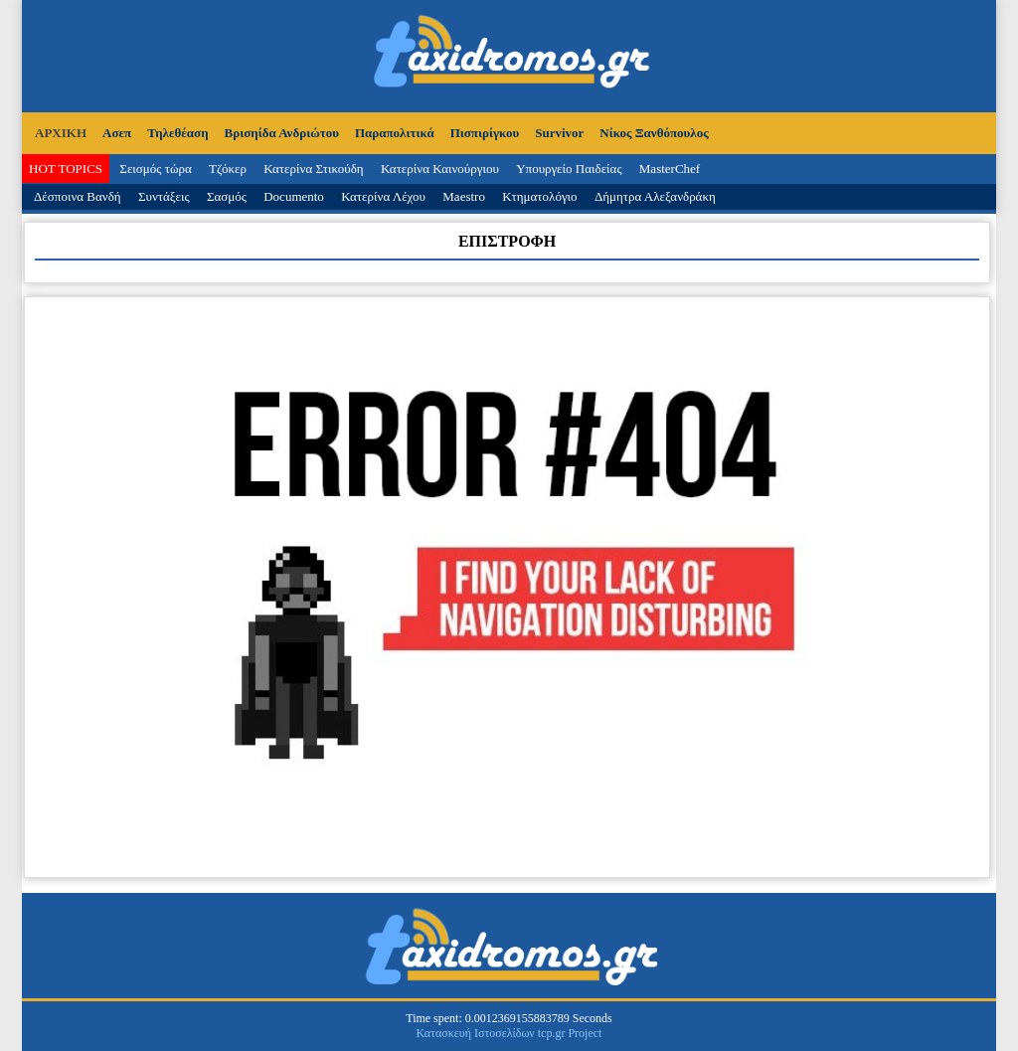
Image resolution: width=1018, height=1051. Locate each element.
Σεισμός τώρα (155, 168)
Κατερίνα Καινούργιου (440, 168)
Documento (293, 196)
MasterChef (669, 168)
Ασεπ (116, 132)
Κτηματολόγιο (539, 196)
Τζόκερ (228, 168)
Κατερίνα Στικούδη (313, 168)
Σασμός (227, 196)
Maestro (463, 196)
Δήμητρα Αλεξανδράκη (655, 196)
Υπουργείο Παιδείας (568, 168)
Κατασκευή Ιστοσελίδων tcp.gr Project (509, 1033)
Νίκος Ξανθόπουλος (653, 132)
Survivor (559, 132)
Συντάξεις (164, 196)
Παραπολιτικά (394, 132)
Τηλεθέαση (177, 132)
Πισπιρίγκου (485, 132)
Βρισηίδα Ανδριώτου (282, 132)
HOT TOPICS (65, 168)
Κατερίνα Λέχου (383, 196)
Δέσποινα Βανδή (77, 196)
